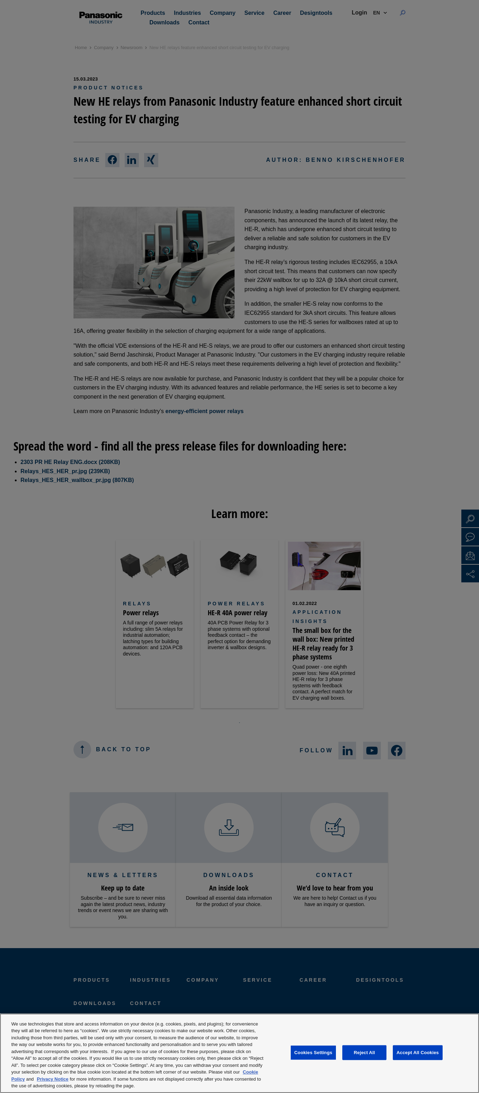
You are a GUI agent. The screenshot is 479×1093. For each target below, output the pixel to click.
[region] (239, 1053)
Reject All (364, 1052)
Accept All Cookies (418, 1052)
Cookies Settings (313, 1052)
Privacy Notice (53, 1079)
